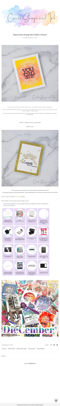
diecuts (4, 348)
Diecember (18, 196)
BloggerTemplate (39, 404)
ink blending (11, 348)
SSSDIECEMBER (40, 348)
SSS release (31, 348)
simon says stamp (22, 348)
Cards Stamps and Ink (25, 404)
